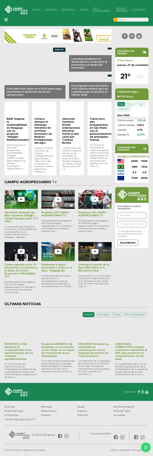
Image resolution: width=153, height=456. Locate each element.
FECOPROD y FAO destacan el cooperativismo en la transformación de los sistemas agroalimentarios (18, 351)
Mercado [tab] (103, 314)
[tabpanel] (76, 348)
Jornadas (119, 415)
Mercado (68, 9)
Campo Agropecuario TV (19, 419)
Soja (121, 104)
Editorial (82, 415)
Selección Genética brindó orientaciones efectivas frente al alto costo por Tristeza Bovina (71, 130)
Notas (84, 9)
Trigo (140, 104)
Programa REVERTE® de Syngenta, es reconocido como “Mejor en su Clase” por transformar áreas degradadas (58, 350)
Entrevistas (11, 415)
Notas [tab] (117, 314)
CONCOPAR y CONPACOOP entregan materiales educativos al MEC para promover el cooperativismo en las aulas (131, 351)
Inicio (36, 9)
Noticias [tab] (88, 314)
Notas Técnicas (13, 411)
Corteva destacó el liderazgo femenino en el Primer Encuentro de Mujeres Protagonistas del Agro (43, 130)
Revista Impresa (121, 9)
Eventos (82, 411)
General (46, 415)
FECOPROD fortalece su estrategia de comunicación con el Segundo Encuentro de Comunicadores (93, 350)
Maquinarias (48, 411)
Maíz (130, 104)
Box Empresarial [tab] (135, 314)
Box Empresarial (102, 9)
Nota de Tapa (121, 411)
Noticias (51, 9)
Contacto (139, 9)
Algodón (124, 108)
